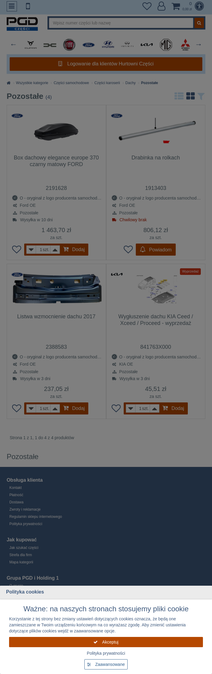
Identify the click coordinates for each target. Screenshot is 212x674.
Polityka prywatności (106, 653)
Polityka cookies (25, 591)
